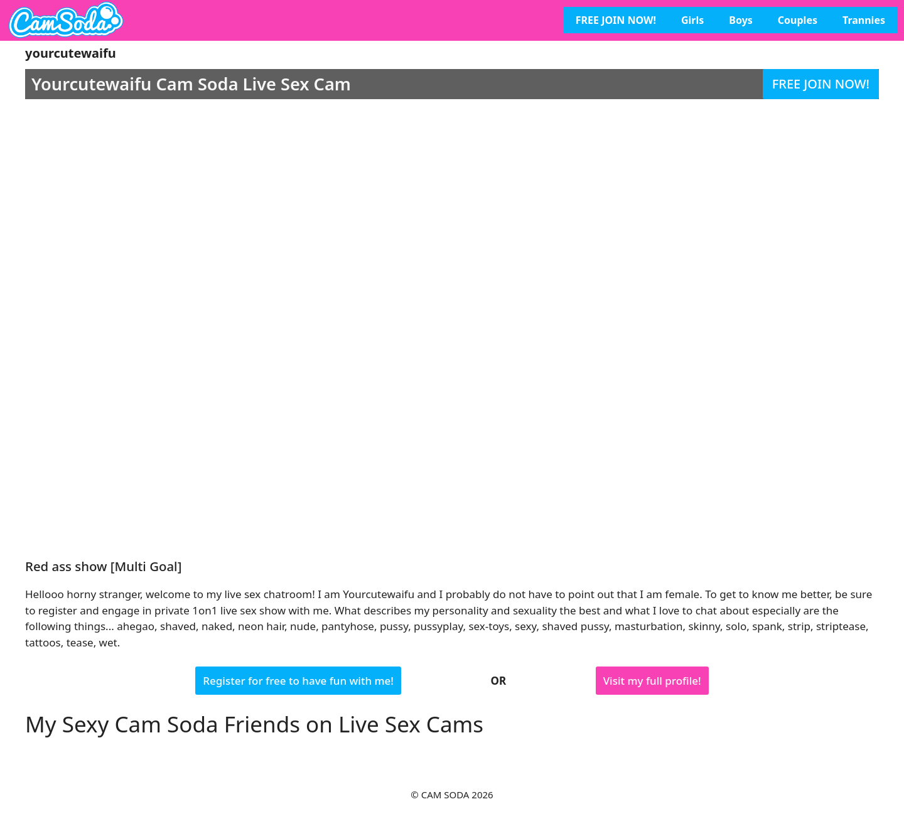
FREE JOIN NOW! (616, 20)
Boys (741, 20)
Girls (692, 20)
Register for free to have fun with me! (298, 680)
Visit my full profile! (652, 680)
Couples (797, 20)
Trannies (863, 20)
